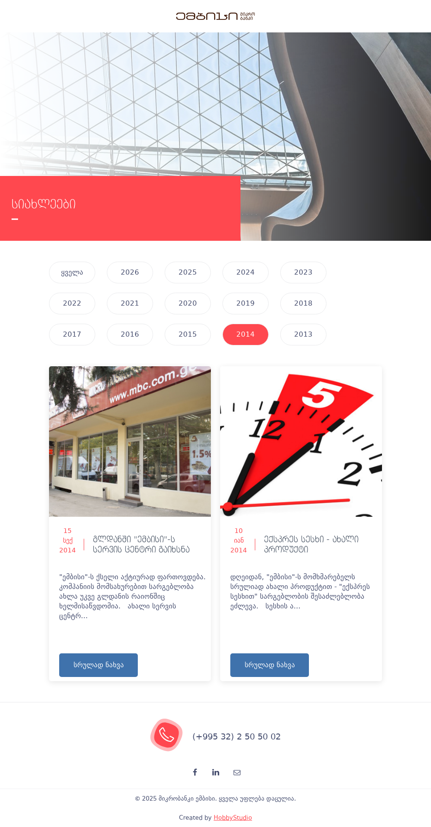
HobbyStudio (233, 817)
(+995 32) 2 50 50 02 (236, 736)
